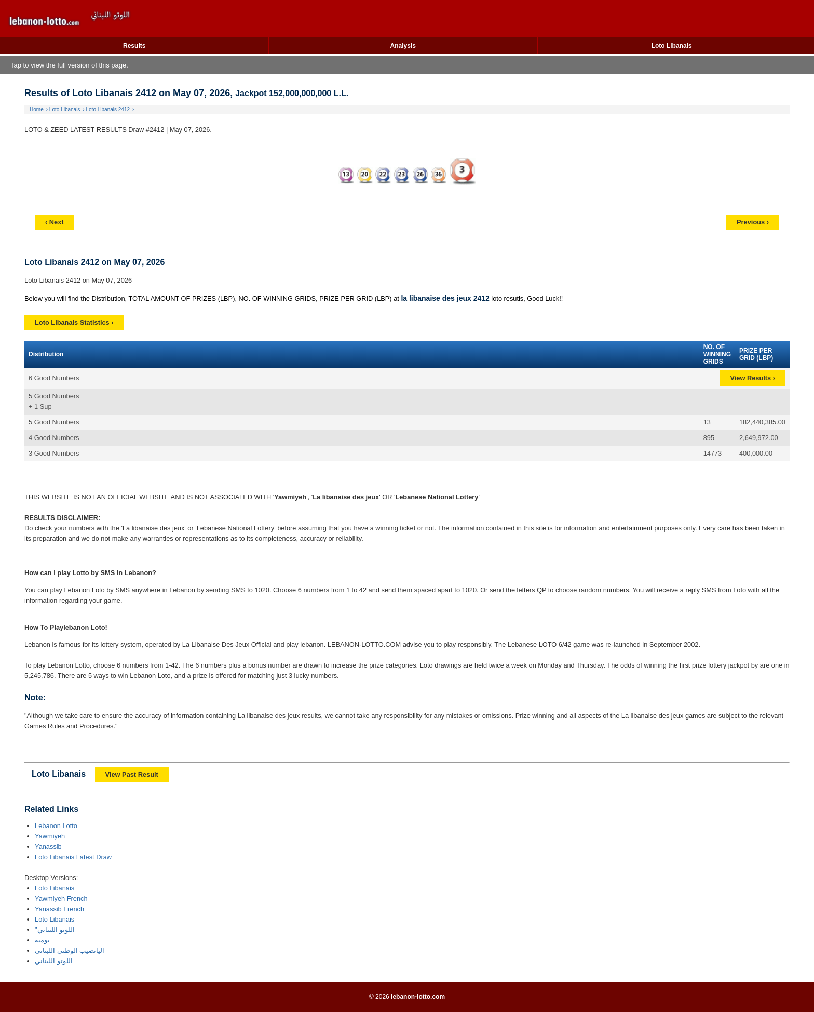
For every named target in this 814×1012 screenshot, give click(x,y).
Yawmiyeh (50, 836)
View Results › (752, 378)
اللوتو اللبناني (54, 961)
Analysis (402, 45)
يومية (42, 940)
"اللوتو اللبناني (55, 930)
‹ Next (54, 222)
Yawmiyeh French (61, 898)
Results (134, 45)
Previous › (753, 222)
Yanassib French (59, 909)
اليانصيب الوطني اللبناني (69, 950)
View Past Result (131, 774)
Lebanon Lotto (56, 826)
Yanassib (48, 846)
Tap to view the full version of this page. (69, 65)
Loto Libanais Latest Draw (73, 857)
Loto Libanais (672, 45)
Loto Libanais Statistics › (74, 322)
